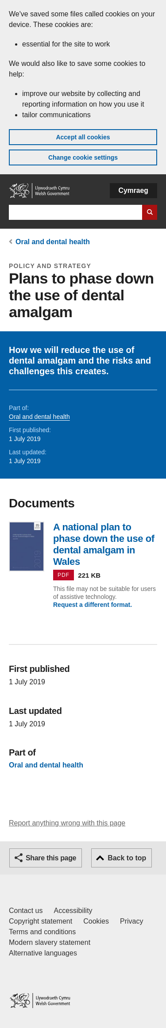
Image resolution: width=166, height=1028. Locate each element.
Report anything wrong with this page (67, 823)
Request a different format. (92, 604)
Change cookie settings (83, 157)
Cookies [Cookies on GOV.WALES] (96, 921)
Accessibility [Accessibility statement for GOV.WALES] (73, 910)
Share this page (51, 858)
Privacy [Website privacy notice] (131, 921)
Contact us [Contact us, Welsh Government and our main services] (25, 910)
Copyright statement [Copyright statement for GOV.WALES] (40, 921)
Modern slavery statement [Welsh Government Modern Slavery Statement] (49, 942)
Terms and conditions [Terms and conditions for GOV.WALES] (42, 932)
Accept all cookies (83, 137)
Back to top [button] (127, 858)
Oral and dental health (52, 241)
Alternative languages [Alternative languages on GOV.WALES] (43, 953)
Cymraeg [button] (133, 190)
